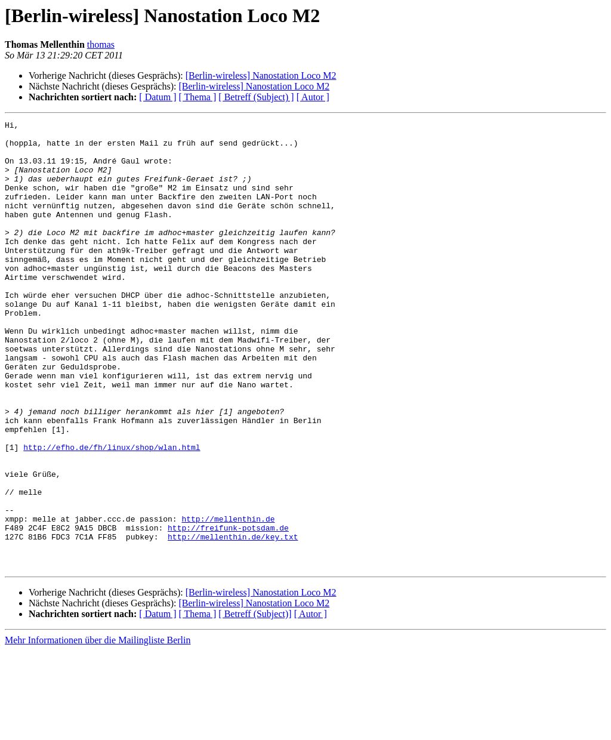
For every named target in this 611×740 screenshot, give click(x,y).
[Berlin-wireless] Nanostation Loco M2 (261, 75)
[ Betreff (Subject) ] (256, 97)
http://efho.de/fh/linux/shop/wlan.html (111, 513)
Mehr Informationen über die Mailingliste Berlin (97, 729)
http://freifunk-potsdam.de (228, 610)
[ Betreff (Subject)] (254, 703)
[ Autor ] (313, 97)
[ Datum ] (157, 97)
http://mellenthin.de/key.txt (233, 620)
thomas (101, 44)
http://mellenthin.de (227, 599)
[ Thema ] (198, 97)
